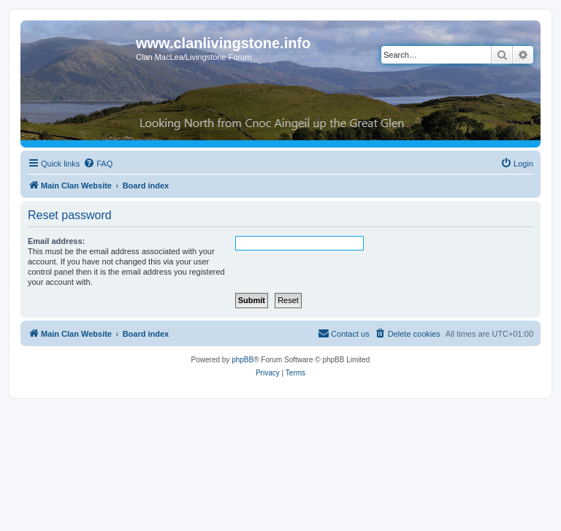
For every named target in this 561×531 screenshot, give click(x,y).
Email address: (56, 241)
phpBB (242, 360)
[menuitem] (97, 163)
